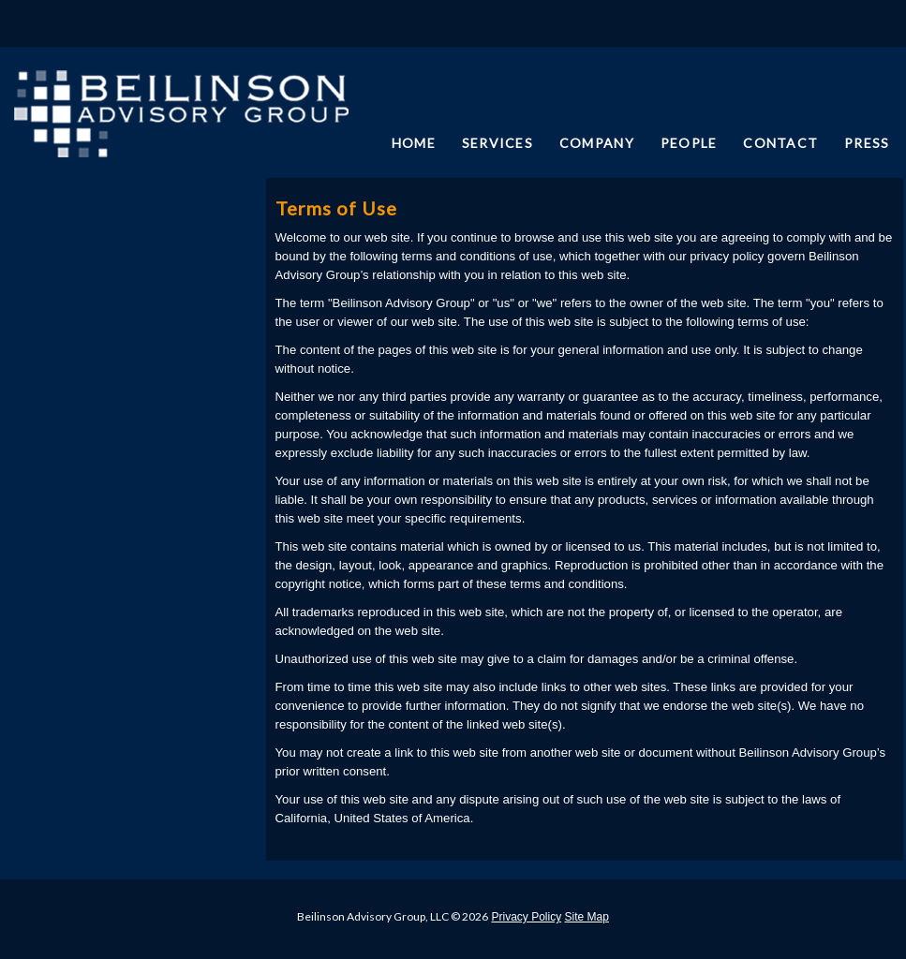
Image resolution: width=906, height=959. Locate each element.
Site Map (587, 916)
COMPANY (596, 143)
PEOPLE (689, 143)
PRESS (866, 143)
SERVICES (497, 143)
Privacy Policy (526, 916)
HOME (414, 143)
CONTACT (780, 143)
